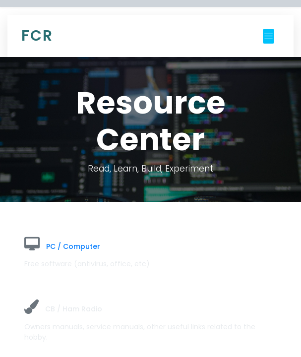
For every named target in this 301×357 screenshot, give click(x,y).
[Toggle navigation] (268, 36)
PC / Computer (73, 246)
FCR (37, 35)
